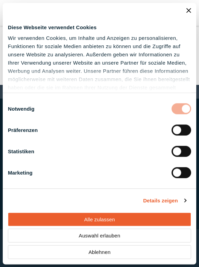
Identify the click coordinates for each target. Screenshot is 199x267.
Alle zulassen (99, 219)
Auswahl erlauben (99, 235)
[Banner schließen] (188, 10)
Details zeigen (160, 200)
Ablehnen (99, 252)
